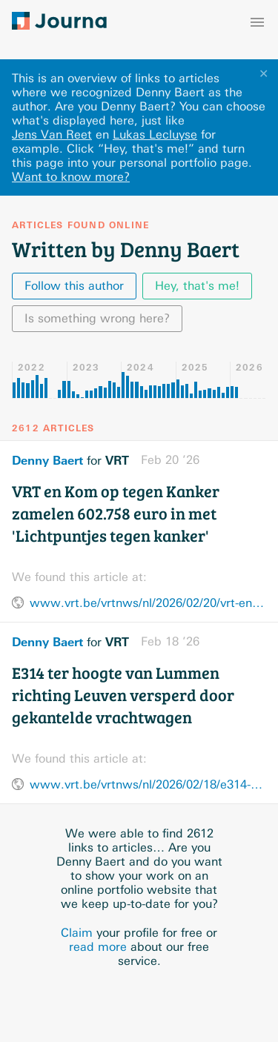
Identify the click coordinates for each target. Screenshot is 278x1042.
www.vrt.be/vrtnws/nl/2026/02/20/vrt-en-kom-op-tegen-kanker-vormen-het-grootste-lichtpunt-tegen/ (148, 603)
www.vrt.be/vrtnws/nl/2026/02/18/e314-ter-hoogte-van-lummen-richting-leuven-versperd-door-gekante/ (148, 784)
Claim (77, 933)
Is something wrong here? (97, 318)
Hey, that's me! (197, 286)
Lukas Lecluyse (155, 134)
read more (98, 947)
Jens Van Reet (52, 134)
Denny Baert (47, 460)
